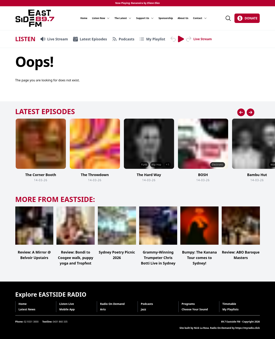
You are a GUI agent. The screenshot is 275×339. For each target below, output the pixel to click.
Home (83, 18)
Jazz (143, 309)
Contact (200, 18)
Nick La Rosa (201, 328)
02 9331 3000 (31, 321)
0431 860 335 (60, 321)
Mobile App (67, 309)
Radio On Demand (112, 304)
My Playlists (230, 309)
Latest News (27, 309)
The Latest (123, 18)
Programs (188, 304)
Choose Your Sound (195, 309)
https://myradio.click (247, 328)
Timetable (229, 304)
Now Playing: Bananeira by (137, 3)
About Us (183, 18)
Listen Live (66, 304)
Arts (103, 309)
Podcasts (147, 304)
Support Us (145, 18)
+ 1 (167, 164)
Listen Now (101, 18)
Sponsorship (166, 18)
